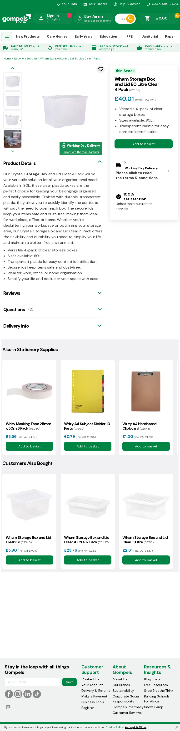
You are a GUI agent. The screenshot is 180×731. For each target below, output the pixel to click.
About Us (120, 679)
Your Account (92, 685)
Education (108, 36)
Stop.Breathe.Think (158, 690)
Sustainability (123, 690)
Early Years (84, 36)
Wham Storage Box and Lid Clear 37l (28, 539)
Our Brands (121, 685)
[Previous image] (12, 68)
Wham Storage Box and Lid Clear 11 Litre (145, 539)
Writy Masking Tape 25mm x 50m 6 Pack (28, 426)
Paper (170, 36)
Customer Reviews (127, 713)
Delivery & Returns (95, 690)
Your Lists (66, 4)
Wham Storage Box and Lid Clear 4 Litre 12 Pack (86, 539)
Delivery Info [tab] (16, 326)
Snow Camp (153, 707)
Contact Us (90, 679)
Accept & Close (135, 727)
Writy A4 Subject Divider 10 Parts (87, 426)
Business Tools (92, 702)
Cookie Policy (114, 727)
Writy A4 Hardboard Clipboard (139, 426)
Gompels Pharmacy (128, 707)
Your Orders (95, 4)
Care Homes (57, 36)
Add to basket (143, 144)
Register (87, 708)
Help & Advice (126, 4)
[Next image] (12, 151)
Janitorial (150, 36)
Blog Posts (152, 679)
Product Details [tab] (19, 163)
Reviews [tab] (11, 293)
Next (69, 682)
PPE (129, 36)
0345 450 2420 (162, 4)
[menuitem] (7, 36)
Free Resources (156, 685)
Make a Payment (94, 696)
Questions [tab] (14, 309)
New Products (28, 36)
